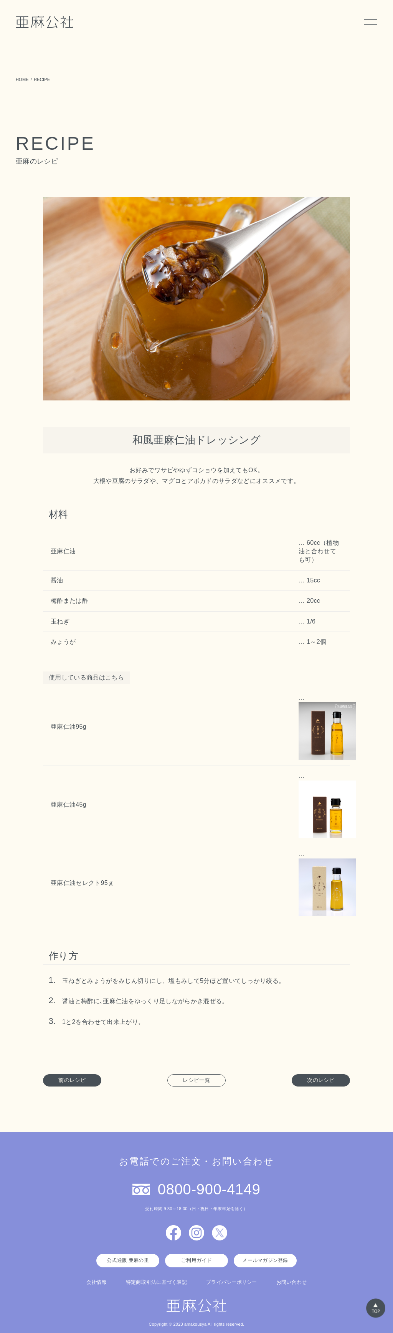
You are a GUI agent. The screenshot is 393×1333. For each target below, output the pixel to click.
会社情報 (96, 1282)
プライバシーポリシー (231, 1282)
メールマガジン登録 (265, 1260)
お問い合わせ (291, 1282)
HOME (22, 79)
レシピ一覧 (196, 1080)
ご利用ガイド (196, 1260)
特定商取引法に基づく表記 (156, 1282)
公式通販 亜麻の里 (128, 1260)
